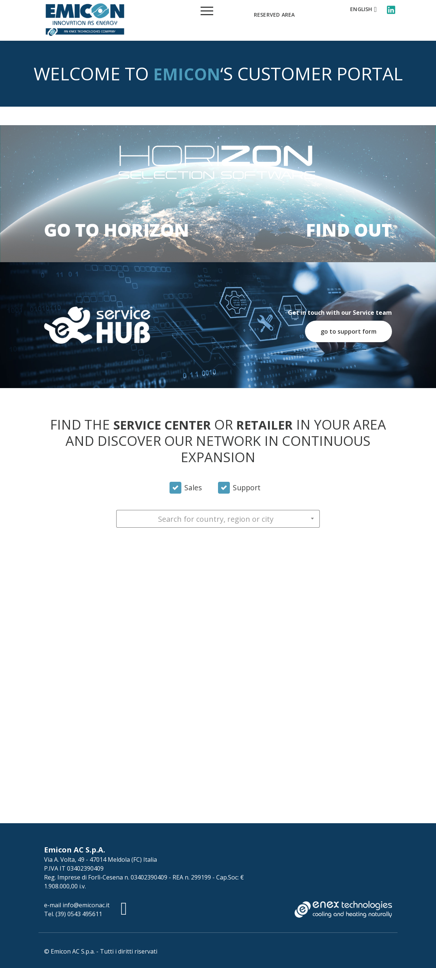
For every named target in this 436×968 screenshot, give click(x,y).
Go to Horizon (116, 230)
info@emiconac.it (86, 905)
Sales (193, 487)
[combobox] (218, 519)
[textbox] (218, 519)
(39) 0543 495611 (79, 914)
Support (247, 487)
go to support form (348, 331)
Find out (349, 230)
